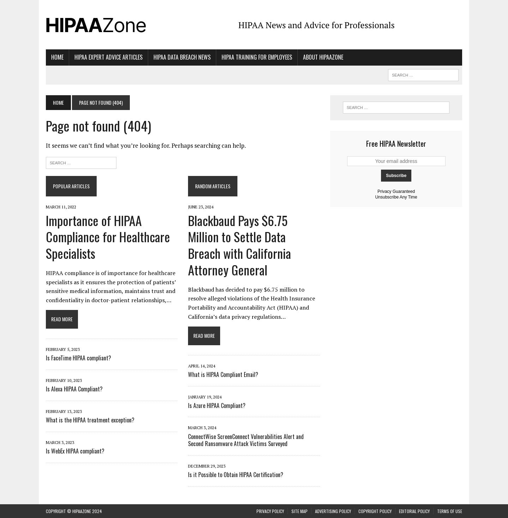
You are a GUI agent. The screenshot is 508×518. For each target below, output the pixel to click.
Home (57, 57)
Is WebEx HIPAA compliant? (75, 451)
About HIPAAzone (323, 57)
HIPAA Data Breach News (182, 57)
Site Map (299, 511)
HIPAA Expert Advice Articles (108, 57)
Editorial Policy (414, 511)
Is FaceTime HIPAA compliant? (78, 358)
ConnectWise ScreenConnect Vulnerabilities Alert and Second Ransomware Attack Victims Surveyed (246, 440)
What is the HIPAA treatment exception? (90, 420)
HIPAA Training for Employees (257, 57)
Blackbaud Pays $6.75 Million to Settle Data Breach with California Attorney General (239, 245)
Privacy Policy (270, 511)
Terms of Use (449, 511)
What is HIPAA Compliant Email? (223, 374)
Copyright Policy (375, 511)
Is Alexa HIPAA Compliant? (74, 389)
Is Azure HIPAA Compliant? (217, 405)
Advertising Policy (333, 511)
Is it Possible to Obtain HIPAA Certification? (235, 474)
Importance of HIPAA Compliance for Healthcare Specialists (108, 237)
